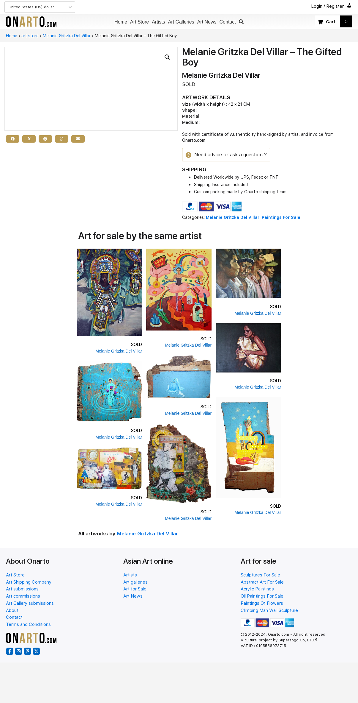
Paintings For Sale (281, 217)
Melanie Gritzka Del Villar (67, 35)
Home (11, 35)
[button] (241, 22)
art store (30, 35)
